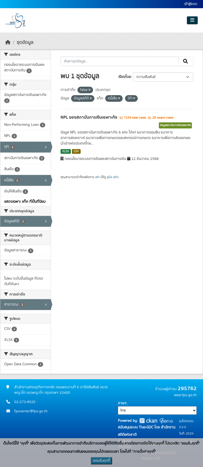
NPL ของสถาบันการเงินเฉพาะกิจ (89, 117)
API (97, 177)
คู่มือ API (112, 177)
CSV (76, 151)
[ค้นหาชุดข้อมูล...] (120, 61)
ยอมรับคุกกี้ (101, 460)
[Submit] (186, 61)
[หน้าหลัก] (8, 42)
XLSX (65, 151)
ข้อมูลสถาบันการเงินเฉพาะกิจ (175, 125)
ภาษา (122, 403)
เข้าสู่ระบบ (190, 4)
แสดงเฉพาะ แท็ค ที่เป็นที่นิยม (24, 201)
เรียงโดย (124, 77)
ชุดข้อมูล (25, 42)
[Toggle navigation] (192, 20)
